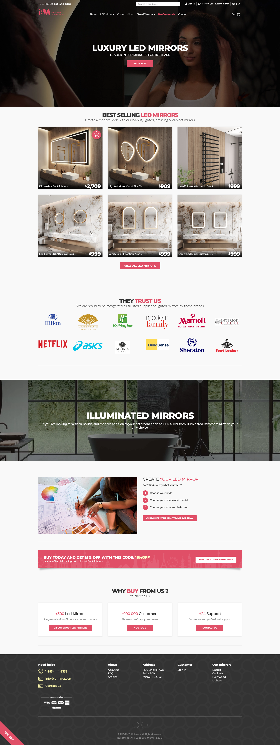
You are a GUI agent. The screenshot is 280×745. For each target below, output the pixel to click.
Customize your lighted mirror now (169, 518)
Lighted (217, 680)
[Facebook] (136, 725)
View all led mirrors (140, 265)
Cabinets (217, 673)
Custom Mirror (125, 14)
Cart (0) (236, 14)
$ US (238, 3)
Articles (112, 677)
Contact (182, 14)
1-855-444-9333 (56, 671)
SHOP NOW (140, 63)
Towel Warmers (146, 14)
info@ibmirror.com (58, 678)
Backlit (216, 669)
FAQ (110, 673)
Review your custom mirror (215, 3)
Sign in (191, 3)
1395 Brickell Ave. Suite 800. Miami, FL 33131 (153, 673)
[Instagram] (144, 725)
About (93, 14)
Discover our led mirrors (216, 559)
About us (113, 669)
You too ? (140, 627)
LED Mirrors (107, 14)
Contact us (209, 627)
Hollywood (219, 677)
